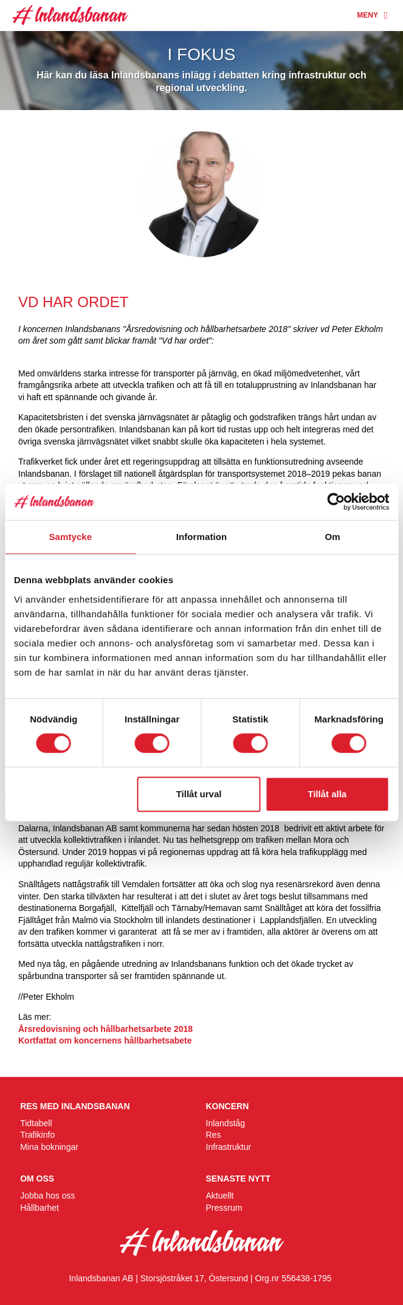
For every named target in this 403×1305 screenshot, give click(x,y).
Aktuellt (220, 1195)
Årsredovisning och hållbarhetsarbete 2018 (105, 1029)
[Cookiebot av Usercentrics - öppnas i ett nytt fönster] (336, 502)
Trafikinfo (37, 1135)
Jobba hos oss (47, 1195)
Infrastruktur (229, 1147)
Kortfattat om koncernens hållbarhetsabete (107, 1040)
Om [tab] (332, 536)
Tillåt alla (327, 794)
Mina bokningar (49, 1147)
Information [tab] (201, 536)
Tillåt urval (199, 794)
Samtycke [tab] (70, 536)
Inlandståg (226, 1123)
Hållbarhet (39, 1208)
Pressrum (224, 1208)
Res (213, 1135)
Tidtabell (36, 1123)
